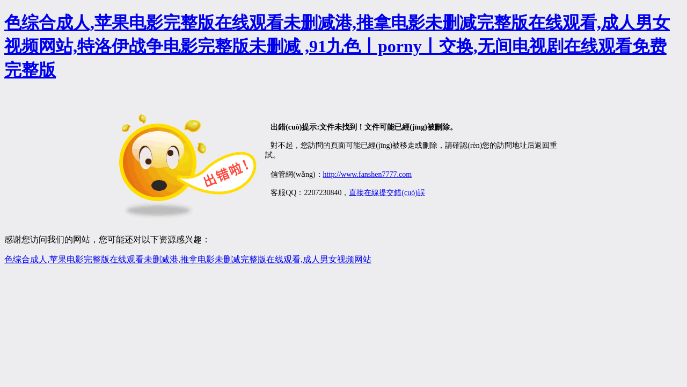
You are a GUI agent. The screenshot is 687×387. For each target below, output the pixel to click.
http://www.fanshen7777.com (367, 174)
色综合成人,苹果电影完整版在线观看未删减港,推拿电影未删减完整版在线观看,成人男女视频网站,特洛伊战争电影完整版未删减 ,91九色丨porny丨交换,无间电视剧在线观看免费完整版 (337, 46)
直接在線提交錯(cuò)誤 (387, 193)
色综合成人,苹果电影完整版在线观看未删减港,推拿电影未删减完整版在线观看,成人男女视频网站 (187, 259)
